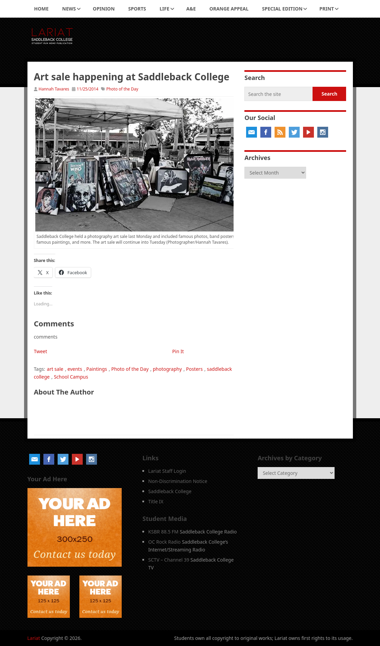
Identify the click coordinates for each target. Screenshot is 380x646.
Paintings (96, 369)
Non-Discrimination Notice (177, 481)
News (69, 8)
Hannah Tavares (54, 89)
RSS (280, 132)
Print (326, 8)
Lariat (33, 638)
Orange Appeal (228, 8)
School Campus (71, 377)
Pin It (178, 351)
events (74, 369)
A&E (191, 8)
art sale (55, 369)
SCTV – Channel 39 (168, 560)
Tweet (40, 351)
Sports (137, 8)
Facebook (265, 132)
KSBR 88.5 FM (163, 531)
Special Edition (282, 8)
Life (164, 8)
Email (251, 132)
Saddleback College (170, 491)
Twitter (294, 132)
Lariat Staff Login (167, 471)
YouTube (308, 132)
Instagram (322, 132)
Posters (194, 369)
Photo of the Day (122, 89)
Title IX (155, 501)
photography (167, 369)
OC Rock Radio (164, 542)
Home (41, 8)
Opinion (104, 8)
